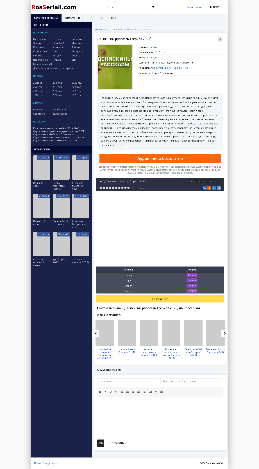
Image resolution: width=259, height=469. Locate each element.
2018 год (57, 91)
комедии (152, 57)
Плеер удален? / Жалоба (204, 181)
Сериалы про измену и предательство (55, 140)
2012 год (38, 86)
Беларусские (60, 113)
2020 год (77, 82)
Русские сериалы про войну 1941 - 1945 (56, 128)
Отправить (117, 443)
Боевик (57, 39)
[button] (100, 392)
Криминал (39, 47)
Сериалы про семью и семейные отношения (59, 137)
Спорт (56, 51)
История (57, 55)
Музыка (57, 59)
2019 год (57, 95)
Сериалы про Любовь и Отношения (53, 134)
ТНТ (89, 17)
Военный (77, 39)
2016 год (57, 82)
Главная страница (46, 17)
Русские (38, 109)
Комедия (58, 47)
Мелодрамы (40, 39)
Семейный (58, 43)
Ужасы (75, 55)
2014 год (38, 95)
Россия (153, 46)
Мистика (77, 43)
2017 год (57, 86)
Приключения (41, 59)
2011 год (37, 82)
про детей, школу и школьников (169, 67)
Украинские (59, 109)
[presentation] (100, 392)
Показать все (160, 298)
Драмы (37, 43)
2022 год (76, 91)
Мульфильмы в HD (43, 64)
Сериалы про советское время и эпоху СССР (59, 131)
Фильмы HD (72, 17)
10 (128, 187)
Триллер (76, 47)
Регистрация (194, 7)
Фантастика (40, 51)
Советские (39, 113)
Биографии (78, 51)
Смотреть (192, 275)
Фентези (38, 55)
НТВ (113, 17)
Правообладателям (45, 463)
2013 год (38, 91)
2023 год (160, 52)
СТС (101, 17)
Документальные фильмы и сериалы (53, 68)
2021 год (76, 86)
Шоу (74, 59)
